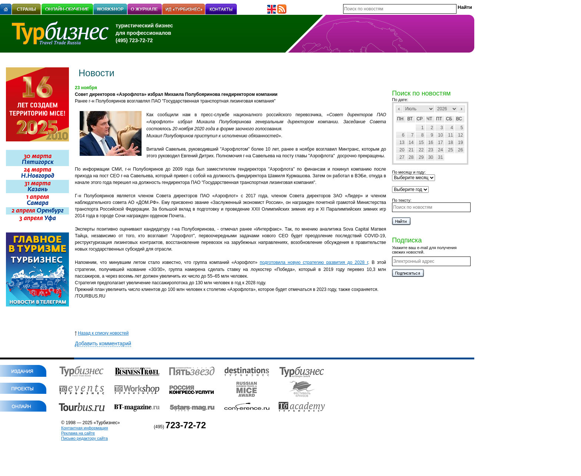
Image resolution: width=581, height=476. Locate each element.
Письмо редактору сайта (84, 438)
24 (440, 149)
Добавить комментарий (103, 343)
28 (411, 157)
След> (461, 109)
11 (450, 135)
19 (460, 142)
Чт (429, 118)
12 (460, 135)
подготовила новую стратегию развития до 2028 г (314, 262)
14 (411, 142)
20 (401, 149)
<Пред (399, 109)
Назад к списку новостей (102, 333)
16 (430, 142)
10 (440, 135)
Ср (419, 118)
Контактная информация (84, 428)
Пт (439, 118)
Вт (410, 118)
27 (401, 157)
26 (460, 149)
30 (430, 157)
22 (421, 149)
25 (450, 149)
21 (411, 149)
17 (440, 142)
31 (440, 157)
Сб (449, 118)
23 (430, 149)
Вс (459, 118)
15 (421, 142)
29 (421, 157)
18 (450, 142)
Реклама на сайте (78, 433)
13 (401, 142)
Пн (400, 118)
